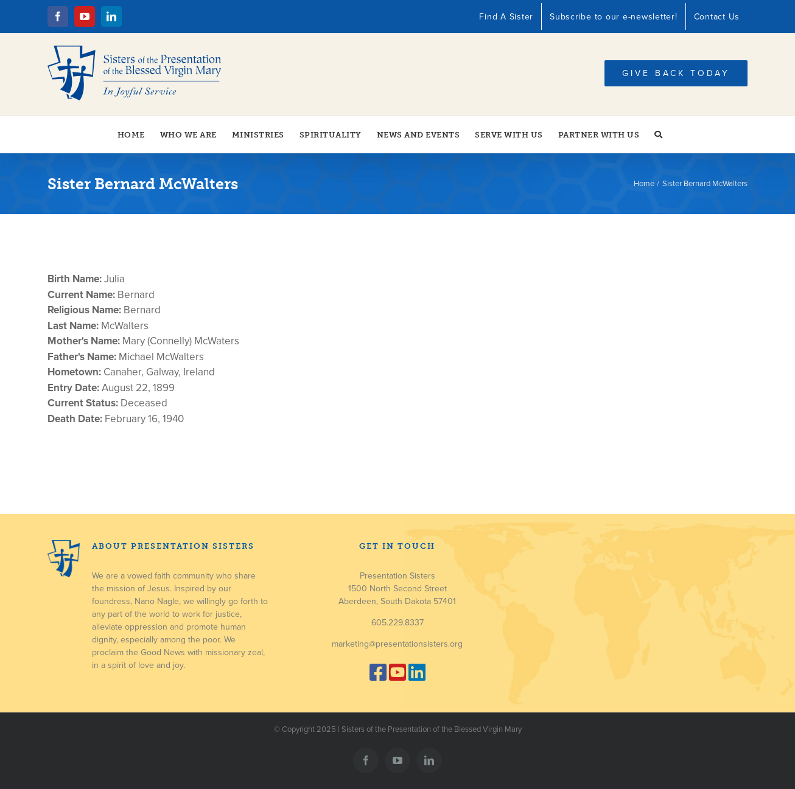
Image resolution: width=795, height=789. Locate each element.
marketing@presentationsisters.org (397, 644)
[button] (658, 134)
